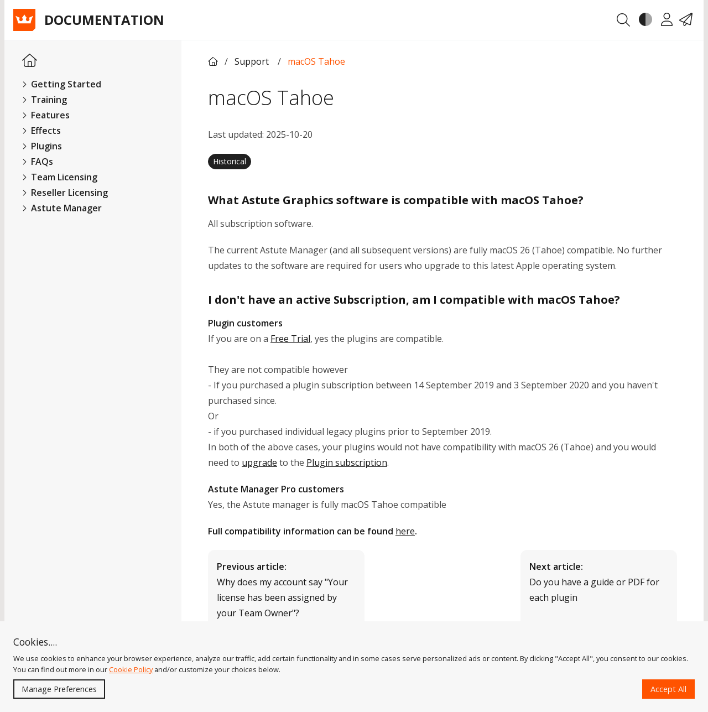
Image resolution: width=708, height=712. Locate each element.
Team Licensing (59, 177)
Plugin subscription (346, 462)
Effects (41, 130)
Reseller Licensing (65, 192)
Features (46, 115)
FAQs (37, 161)
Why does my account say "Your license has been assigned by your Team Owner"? (282, 589)
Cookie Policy (131, 669)
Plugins (42, 146)
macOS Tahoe (316, 61)
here (405, 531)
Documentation (104, 20)
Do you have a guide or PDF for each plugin (594, 582)
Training (44, 99)
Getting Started (61, 84)
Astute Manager (62, 208)
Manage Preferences (59, 689)
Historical (229, 161)
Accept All (668, 689)
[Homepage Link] (29, 61)
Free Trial (290, 338)
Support (253, 61)
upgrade (259, 462)
